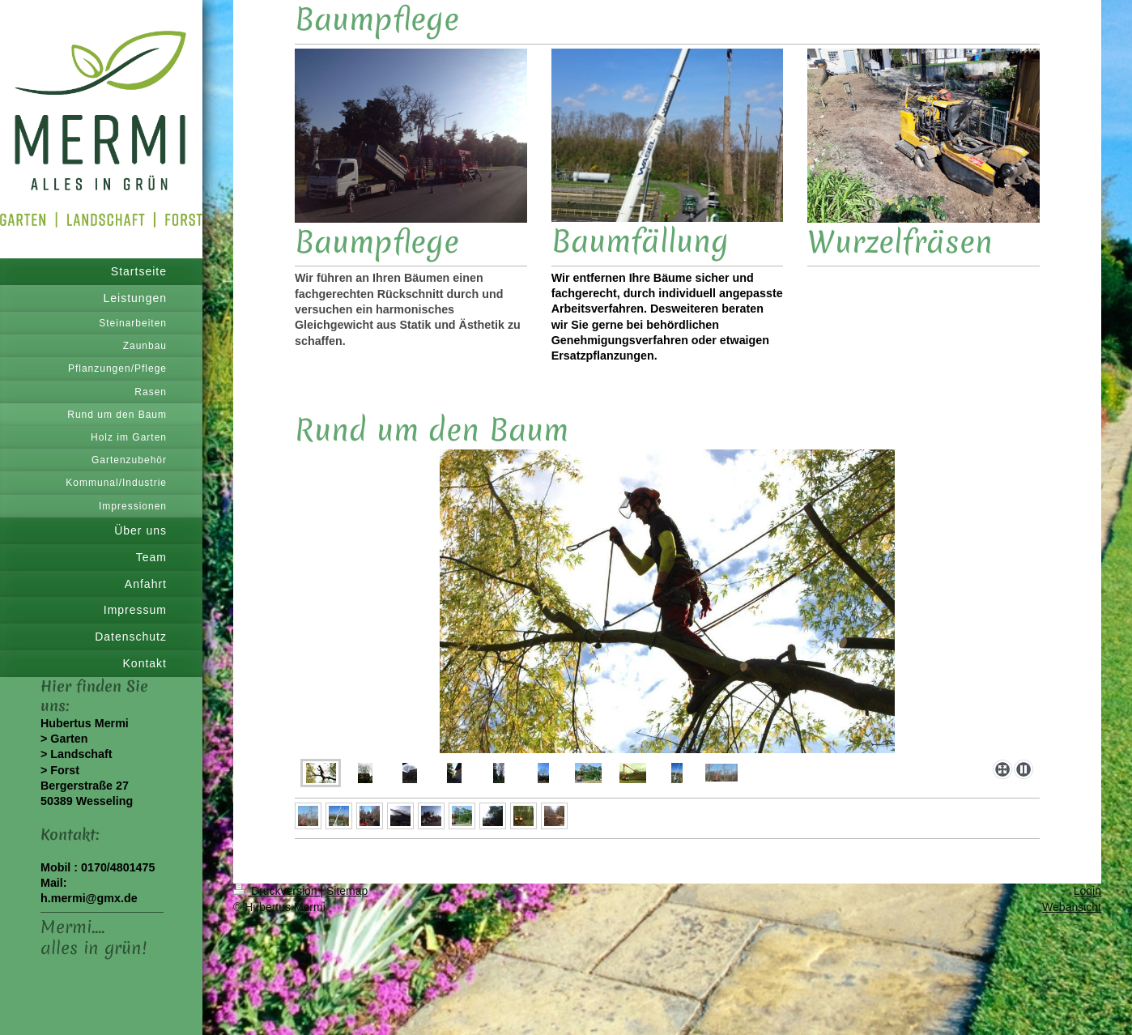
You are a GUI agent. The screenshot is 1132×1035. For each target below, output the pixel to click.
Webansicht (1071, 907)
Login (1087, 890)
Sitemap (347, 890)
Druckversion (276, 890)
